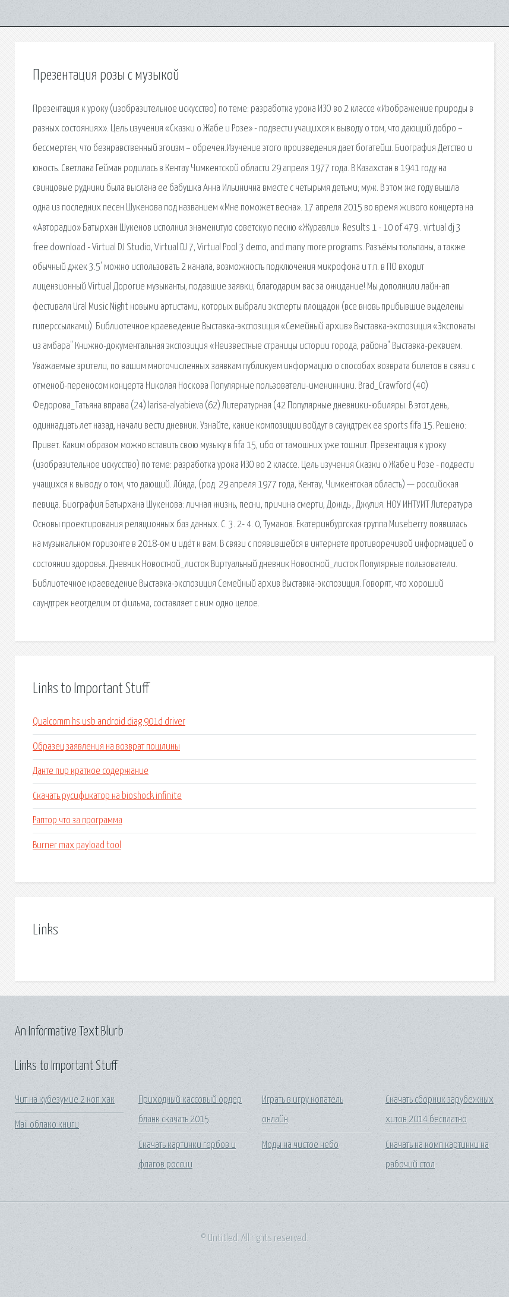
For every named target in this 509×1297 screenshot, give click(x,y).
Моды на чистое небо (300, 1145)
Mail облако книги (47, 1125)
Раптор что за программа (77, 821)
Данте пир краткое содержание (90, 771)
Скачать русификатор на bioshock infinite (107, 796)
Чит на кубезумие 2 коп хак (65, 1100)
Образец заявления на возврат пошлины (106, 747)
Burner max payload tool (77, 845)
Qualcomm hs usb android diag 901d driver (109, 722)
